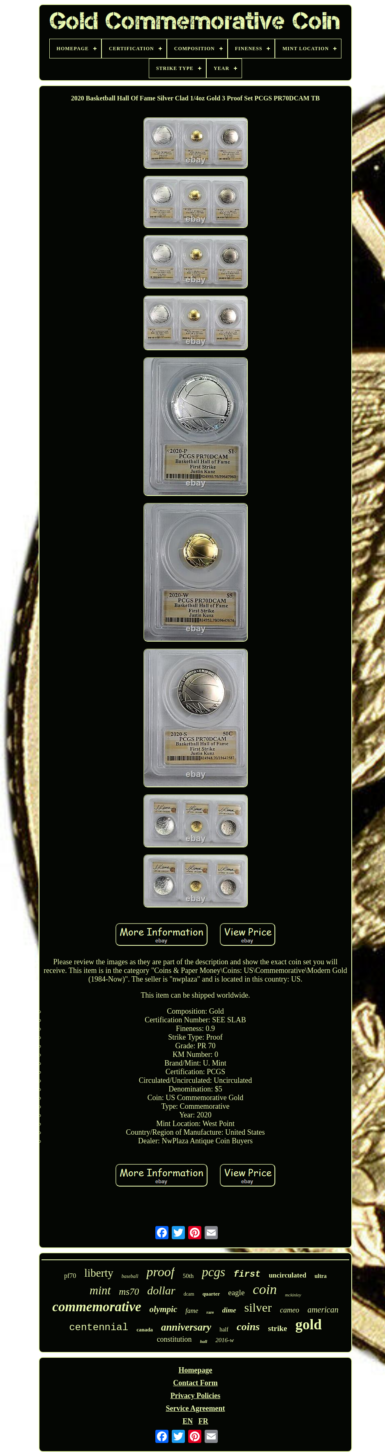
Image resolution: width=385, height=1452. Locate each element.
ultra (320, 1276)
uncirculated (287, 1275)
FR (203, 1421)
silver (258, 1307)
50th (188, 1276)
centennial (98, 1327)
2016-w (224, 1340)
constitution (174, 1339)
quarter (211, 1294)
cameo (289, 1310)
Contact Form (195, 1383)
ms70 (129, 1292)
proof (160, 1271)
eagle (236, 1292)
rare (210, 1312)
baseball (130, 1276)
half (223, 1329)
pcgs (213, 1272)
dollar (161, 1290)
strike (277, 1328)
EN (187, 1421)
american (323, 1309)
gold (308, 1325)
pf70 (70, 1275)
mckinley (293, 1294)
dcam (189, 1294)
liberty (98, 1273)
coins (248, 1327)
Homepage (195, 1370)
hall (203, 1341)
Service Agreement (195, 1408)
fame (191, 1310)
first (247, 1274)
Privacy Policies (195, 1396)
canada (144, 1329)
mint (100, 1290)
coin (265, 1289)
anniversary (186, 1327)
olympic (164, 1309)
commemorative (96, 1306)
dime (229, 1310)
